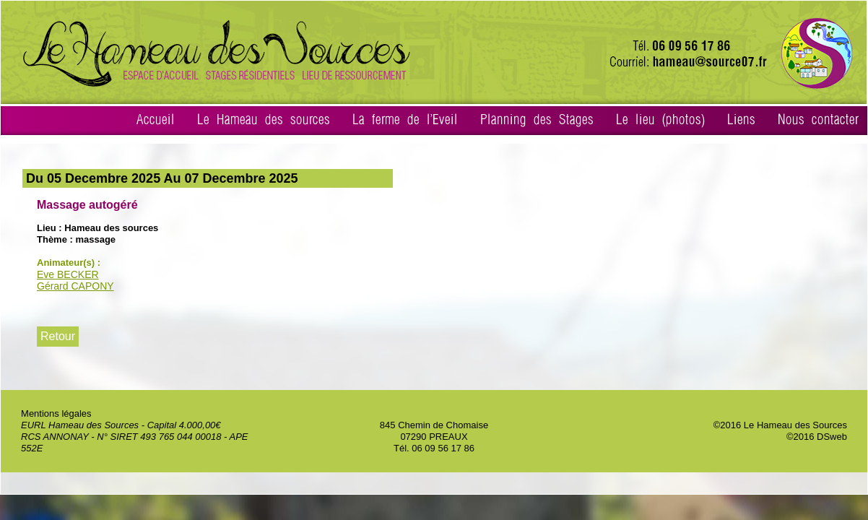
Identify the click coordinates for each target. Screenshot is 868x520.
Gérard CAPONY (75, 286)
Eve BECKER (68, 274)
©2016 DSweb (816, 436)
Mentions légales (56, 413)
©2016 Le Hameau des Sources (780, 425)
